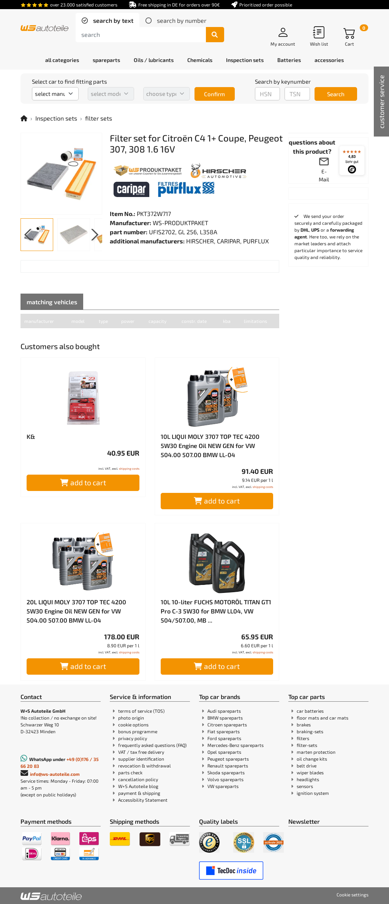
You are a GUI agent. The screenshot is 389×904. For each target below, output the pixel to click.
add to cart (83, 482)
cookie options (133, 724)
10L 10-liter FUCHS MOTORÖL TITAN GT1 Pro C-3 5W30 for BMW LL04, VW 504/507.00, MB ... (216, 611)
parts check (130, 772)
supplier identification (141, 758)
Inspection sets (56, 118)
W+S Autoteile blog (138, 786)
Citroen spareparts (227, 724)
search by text (112, 20)
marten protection (316, 752)
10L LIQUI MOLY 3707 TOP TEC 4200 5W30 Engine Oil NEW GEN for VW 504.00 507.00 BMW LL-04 (210, 445)
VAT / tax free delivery (141, 752)
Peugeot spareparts (228, 758)
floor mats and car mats (322, 717)
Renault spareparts (227, 765)
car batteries (310, 710)
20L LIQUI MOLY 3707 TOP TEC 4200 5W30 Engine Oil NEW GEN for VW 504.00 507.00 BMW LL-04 (76, 611)
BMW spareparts (225, 717)
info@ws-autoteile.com (55, 774)
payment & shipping (139, 793)
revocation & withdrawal (144, 765)
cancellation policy (138, 779)
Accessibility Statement (143, 799)
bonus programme (137, 731)
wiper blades (310, 772)
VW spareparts (223, 786)
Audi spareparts (224, 710)
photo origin (131, 717)
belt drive (306, 765)
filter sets (98, 118)
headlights (308, 779)
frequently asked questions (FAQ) (152, 745)
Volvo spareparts (225, 779)
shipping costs (129, 468)
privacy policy (132, 738)
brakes (304, 724)
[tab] (107, 20)
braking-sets (310, 731)
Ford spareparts (224, 738)
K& (31, 436)
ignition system (313, 793)
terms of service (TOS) (141, 710)
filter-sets (307, 745)
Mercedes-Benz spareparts (235, 745)
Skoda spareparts (226, 772)
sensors (305, 786)
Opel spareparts (224, 752)
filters (303, 738)
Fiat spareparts (223, 731)
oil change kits (312, 758)
